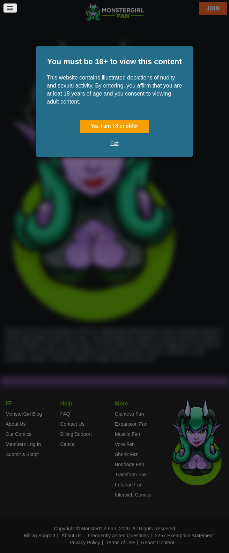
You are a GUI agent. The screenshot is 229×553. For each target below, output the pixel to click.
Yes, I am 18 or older (114, 126)
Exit (114, 143)
